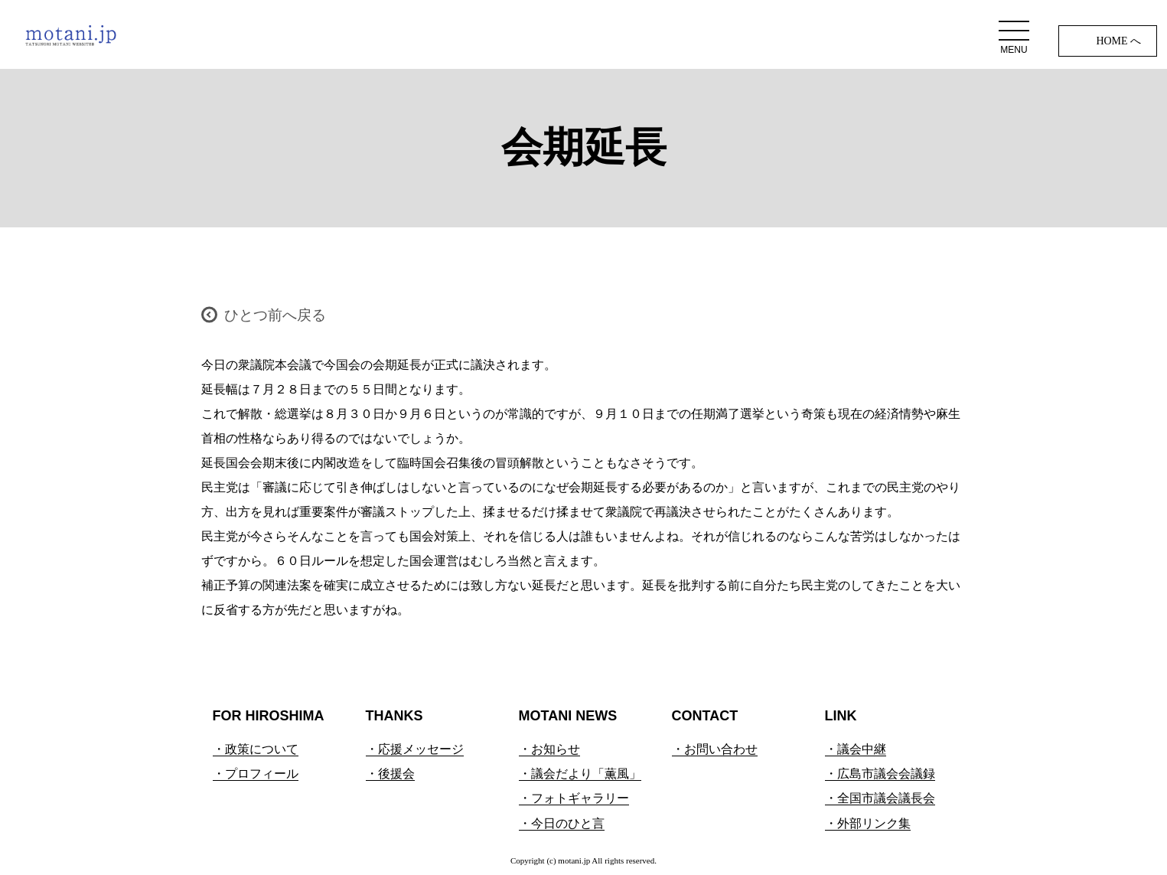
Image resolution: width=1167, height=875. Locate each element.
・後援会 (390, 773)
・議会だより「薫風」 (580, 773)
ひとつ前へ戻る (275, 315)
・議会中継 (855, 749)
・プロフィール (255, 773)
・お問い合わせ (715, 749)
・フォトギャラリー (574, 798)
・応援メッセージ (415, 749)
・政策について (255, 749)
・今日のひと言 (562, 823)
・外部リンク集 (868, 823)
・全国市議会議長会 (880, 798)
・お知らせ (549, 749)
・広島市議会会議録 (880, 773)
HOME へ (1118, 41)
